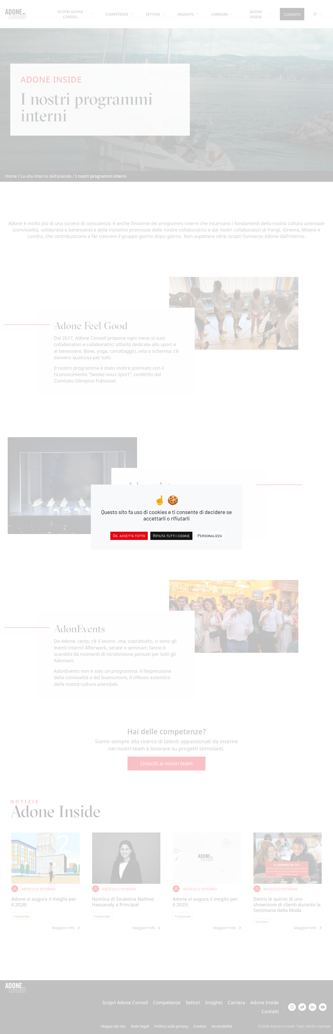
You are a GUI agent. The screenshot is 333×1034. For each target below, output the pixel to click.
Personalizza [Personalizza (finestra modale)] (210, 535)
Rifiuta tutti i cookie (171, 535)
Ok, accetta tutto (129, 535)
